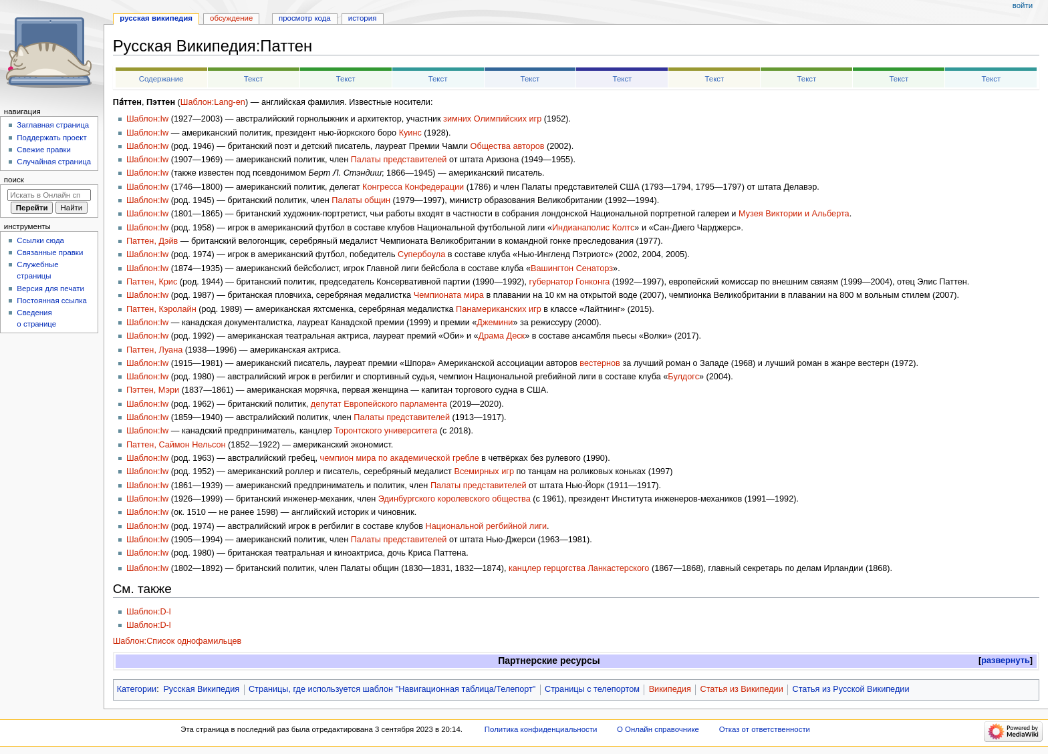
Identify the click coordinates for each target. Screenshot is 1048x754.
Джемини (495, 322)
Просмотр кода (305, 18)
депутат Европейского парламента (379, 404)
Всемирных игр (484, 471)
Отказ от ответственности (764, 729)
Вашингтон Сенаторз (572, 268)
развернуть (1005, 660)
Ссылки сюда (40, 240)
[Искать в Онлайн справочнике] (49, 195)
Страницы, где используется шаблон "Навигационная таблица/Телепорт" (392, 689)
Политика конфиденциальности (541, 729)
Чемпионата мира (449, 295)
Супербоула (421, 254)
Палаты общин (361, 200)
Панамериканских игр (498, 309)
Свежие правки (44, 150)
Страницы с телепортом (592, 689)
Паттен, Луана (154, 350)
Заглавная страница (53, 125)
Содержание (161, 79)
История (362, 18)
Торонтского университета (385, 430)
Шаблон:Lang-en (212, 102)
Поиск (14, 180)
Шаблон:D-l (148, 611)
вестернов (599, 363)
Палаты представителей (399, 159)
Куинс (410, 133)
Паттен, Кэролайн (161, 309)
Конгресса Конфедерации (413, 187)
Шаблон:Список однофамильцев (177, 641)
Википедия (670, 689)
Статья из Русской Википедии (850, 689)
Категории (137, 689)
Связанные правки (50, 252)
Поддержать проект (51, 138)
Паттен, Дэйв (152, 241)
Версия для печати (50, 289)
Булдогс (683, 376)
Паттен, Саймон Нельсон (176, 444)
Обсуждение (231, 18)
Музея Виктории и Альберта (794, 213)
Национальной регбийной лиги (486, 526)
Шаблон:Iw (147, 119)
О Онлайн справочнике (658, 729)
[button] (1005, 660)
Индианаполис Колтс (593, 227)
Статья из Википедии (741, 689)
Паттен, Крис (151, 282)
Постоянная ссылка (51, 301)
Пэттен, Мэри (152, 390)
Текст (253, 79)
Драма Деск (502, 336)
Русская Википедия (201, 689)
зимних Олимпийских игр (492, 119)
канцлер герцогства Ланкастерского (579, 568)
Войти (1023, 5)
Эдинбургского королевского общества (454, 499)
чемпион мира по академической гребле (399, 458)
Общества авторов (508, 146)
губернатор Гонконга (569, 282)
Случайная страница (54, 162)
